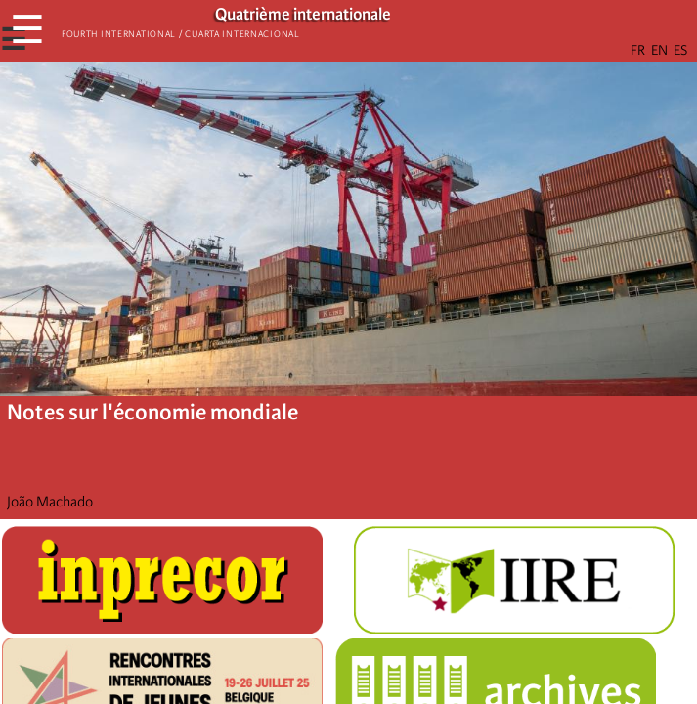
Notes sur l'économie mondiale (152, 412)
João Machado (50, 501)
